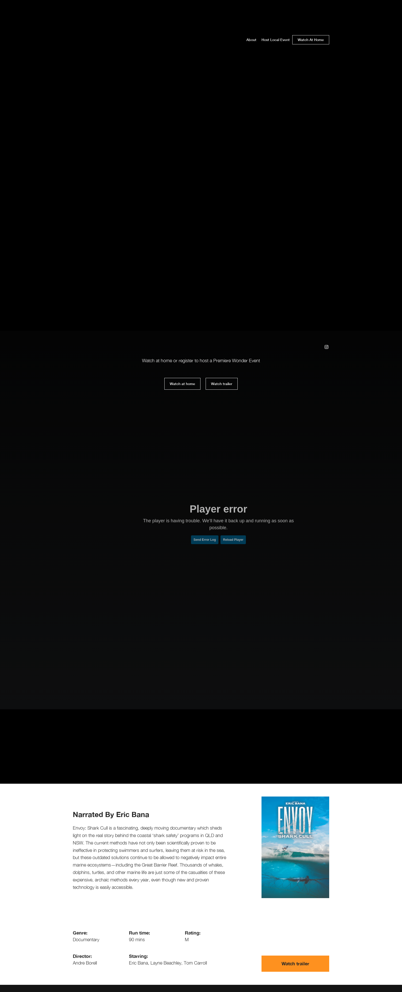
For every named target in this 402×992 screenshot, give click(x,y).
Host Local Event (276, 39)
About (251, 39)
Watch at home (182, 383)
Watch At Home (311, 39)
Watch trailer (221, 383)
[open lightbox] (219, 384)
